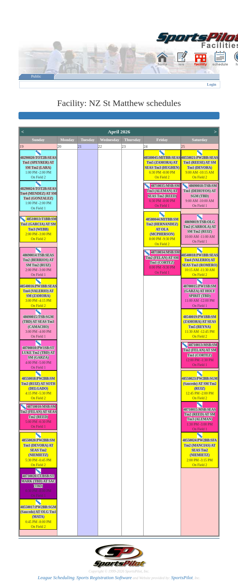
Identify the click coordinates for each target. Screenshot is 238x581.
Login (211, 84)
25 (183, 146)
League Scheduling (56, 577)
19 (22, 146)
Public (36, 76)
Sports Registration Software (104, 577)
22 (100, 146)
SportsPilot (182, 577)
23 (124, 146)
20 (59, 146)
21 (80, 146)
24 (146, 146)
